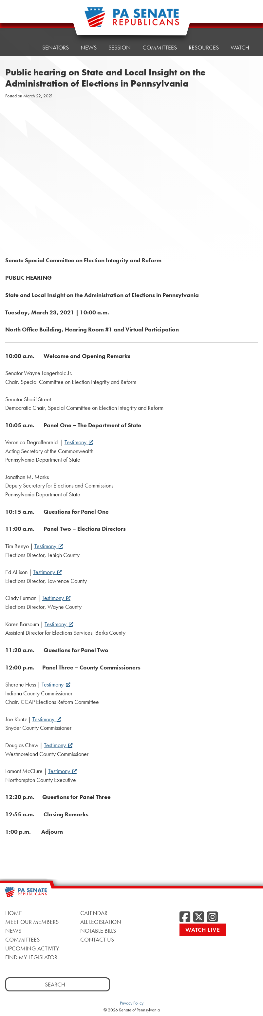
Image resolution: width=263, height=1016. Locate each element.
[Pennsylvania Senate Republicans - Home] (131, 20)
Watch (240, 47)
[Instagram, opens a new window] (212, 917)
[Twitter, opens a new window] (198, 917)
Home (22, 47)
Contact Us (97, 939)
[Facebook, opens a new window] (184, 917)
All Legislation (100, 922)
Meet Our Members (32, 922)
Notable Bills (98, 930)
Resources (204, 47)
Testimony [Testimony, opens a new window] (79, 442)
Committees (159, 47)
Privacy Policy (131, 1003)
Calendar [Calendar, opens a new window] (93, 913)
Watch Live (202, 929)
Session (119, 47)
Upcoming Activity (32, 948)
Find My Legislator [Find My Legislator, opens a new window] (31, 957)
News (89, 47)
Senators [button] (55, 47)
